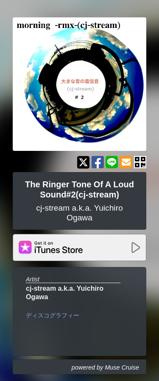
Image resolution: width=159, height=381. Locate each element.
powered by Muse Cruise (105, 367)
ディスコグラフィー (52, 315)
